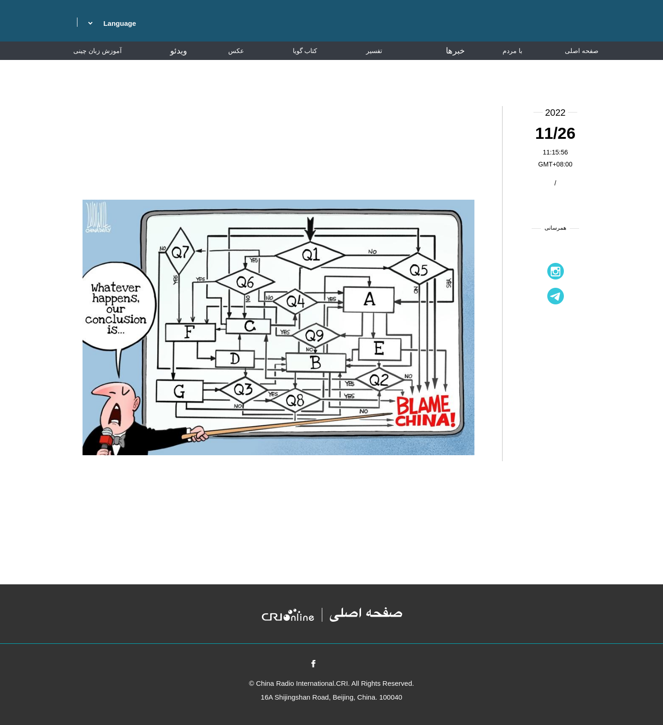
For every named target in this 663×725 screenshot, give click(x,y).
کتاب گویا (305, 50)
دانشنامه (581, 69)
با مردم (512, 50)
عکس (236, 50)
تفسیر (374, 50)
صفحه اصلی (581, 50)
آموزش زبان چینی (97, 50)
